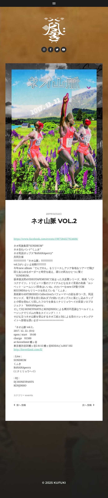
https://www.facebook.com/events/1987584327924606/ (46, 238)
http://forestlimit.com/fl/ (28, 349)
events (29, 395)
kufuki (60, 482)
